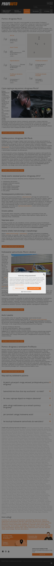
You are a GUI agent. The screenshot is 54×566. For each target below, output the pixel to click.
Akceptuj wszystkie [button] (34, 288)
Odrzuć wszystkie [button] (19, 288)
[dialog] (27, 283)
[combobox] (44, 274)
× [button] (44, 275)
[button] (26, 292)
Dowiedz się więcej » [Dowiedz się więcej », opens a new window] (19, 285)
